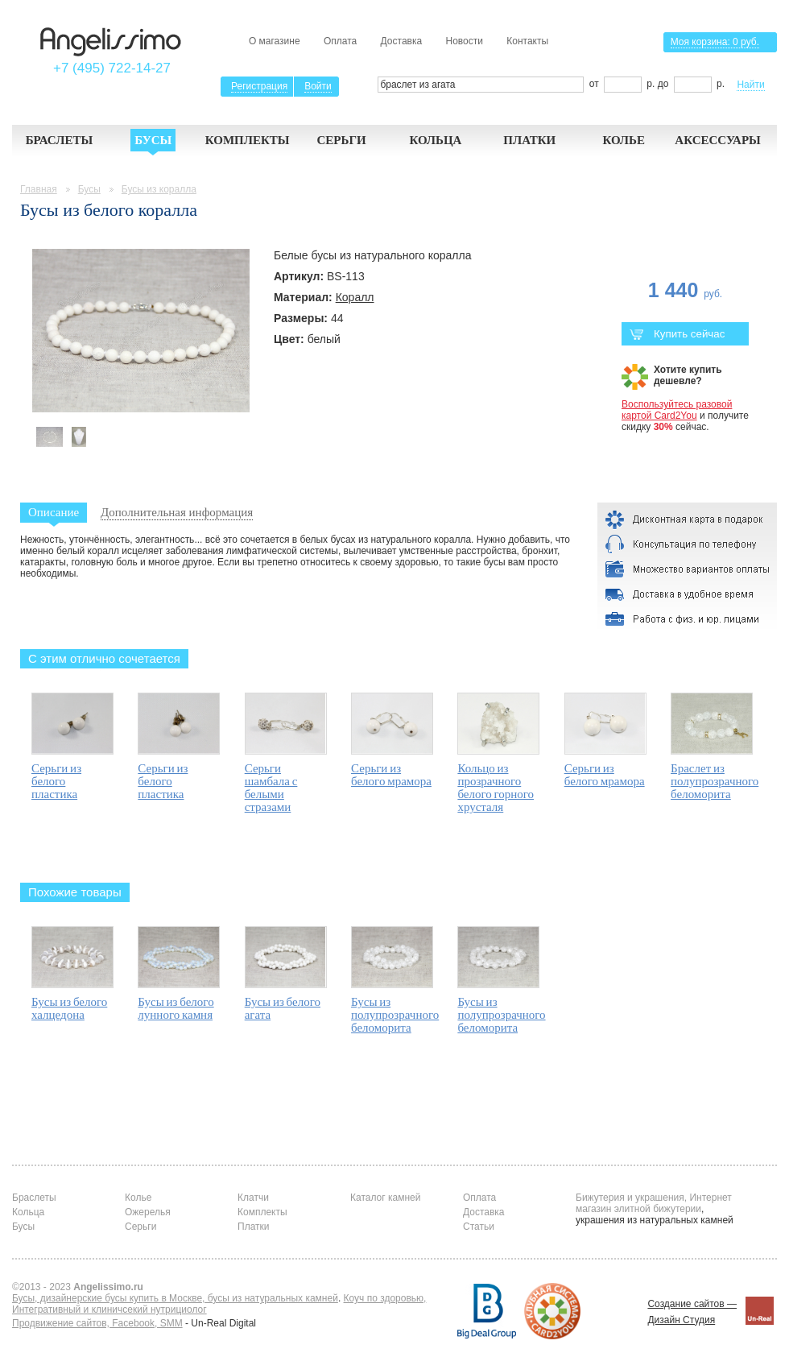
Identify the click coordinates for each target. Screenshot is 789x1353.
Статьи (478, 1226)
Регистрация (259, 86)
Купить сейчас (677, 334)
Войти (318, 86)
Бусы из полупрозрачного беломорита (395, 1014)
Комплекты (247, 140)
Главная (38, 189)
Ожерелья (148, 1212)
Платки (529, 140)
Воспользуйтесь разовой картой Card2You (677, 410)
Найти (750, 84)
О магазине (274, 41)
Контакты (527, 41)
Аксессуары (718, 140)
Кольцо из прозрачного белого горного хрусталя (495, 787)
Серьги (341, 140)
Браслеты (59, 140)
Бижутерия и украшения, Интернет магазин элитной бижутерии (654, 1203)
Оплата (340, 41)
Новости (463, 41)
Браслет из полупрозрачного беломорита (714, 781)
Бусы (152, 140)
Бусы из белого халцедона (69, 1008)
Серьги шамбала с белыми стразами (271, 787)
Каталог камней (385, 1197)
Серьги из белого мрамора (391, 775)
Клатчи (253, 1197)
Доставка (402, 41)
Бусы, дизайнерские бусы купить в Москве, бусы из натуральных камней (175, 1298)
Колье (623, 140)
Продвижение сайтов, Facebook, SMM (97, 1323)
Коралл (355, 297)
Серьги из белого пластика (56, 781)
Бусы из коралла (159, 189)
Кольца (435, 140)
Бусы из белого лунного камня (175, 1008)
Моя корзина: (715, 42)
